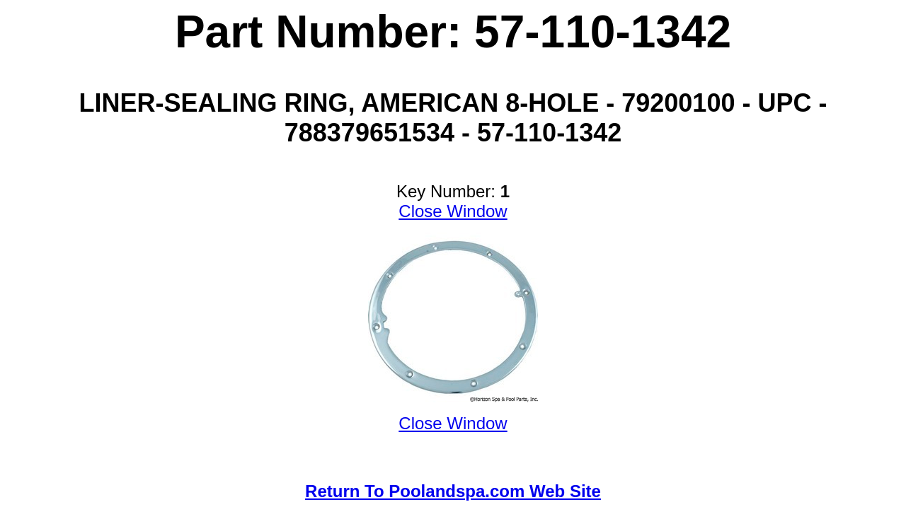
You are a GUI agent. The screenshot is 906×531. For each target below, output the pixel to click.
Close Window (452, 211)
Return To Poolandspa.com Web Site (453, 491)
